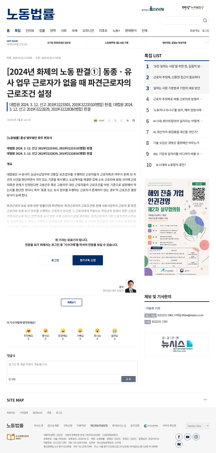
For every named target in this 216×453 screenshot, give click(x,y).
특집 (17, 30)
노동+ (116, 30)
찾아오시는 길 (119, 425)
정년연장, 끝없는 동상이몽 (174, 42)
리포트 (103, 30)
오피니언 (88, 30)
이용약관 (81, 425)
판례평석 (131, 30)
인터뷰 (29, 30)
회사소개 (38, 425)
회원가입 (194, 30)
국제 (74, 30)
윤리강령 (134, 425)
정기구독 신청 (88, 260)
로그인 (205, 30)
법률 (42, 30)
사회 (63, 30)
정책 (53, 30)
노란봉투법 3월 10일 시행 (116, 42)
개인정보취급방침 (99, 425)
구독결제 (24, 412)
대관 (49, 412)
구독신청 (67, 425)
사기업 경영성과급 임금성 (58, 42)
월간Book (37, 412)
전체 (144, 30)
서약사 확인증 (169, 425)
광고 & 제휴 (53, 425)
